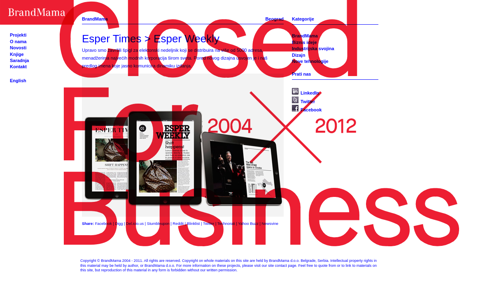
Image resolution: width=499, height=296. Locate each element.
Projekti (18, 34)
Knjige (17, 54)
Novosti (18, 47)
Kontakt (18, 66)
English (18, 80)
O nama (18, 41)
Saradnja (19, 60)
